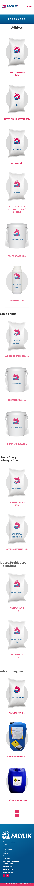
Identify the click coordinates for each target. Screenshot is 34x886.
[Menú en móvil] (29, 6)
